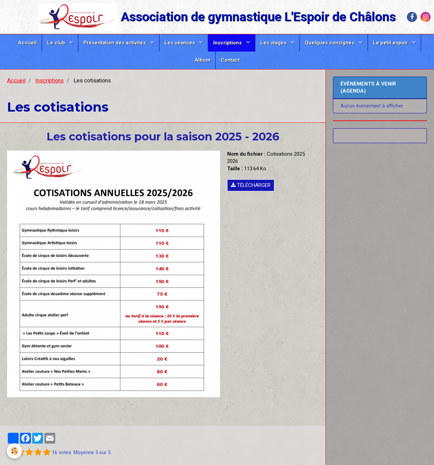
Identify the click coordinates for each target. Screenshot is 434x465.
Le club (56, 43)
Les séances (180, 43)
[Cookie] (14, 451)
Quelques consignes (330, 43)
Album (202, 60)
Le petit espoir (391, 43)
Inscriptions (228, 43)
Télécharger (251, 185)
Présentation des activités (115, 43)
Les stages (274, 43)
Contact (230, 60)
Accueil (27, 43)
